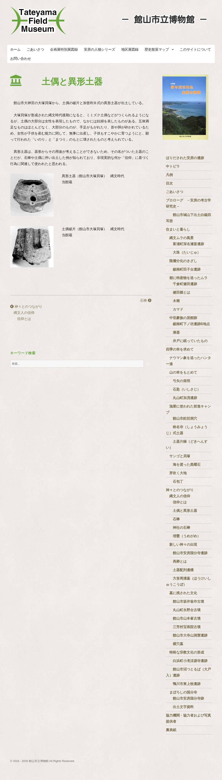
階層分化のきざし (181, 261)
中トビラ (173, 166)
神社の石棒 (178, 527)
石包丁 (174, 481)
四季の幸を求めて (180, 349)
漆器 (173, 332)
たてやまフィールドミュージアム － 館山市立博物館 (38, 20)
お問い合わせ (20, 59)
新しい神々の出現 (181, 544)
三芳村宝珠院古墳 (183, 627)
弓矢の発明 (178, 381)
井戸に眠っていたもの (186, 341)
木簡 (173, 301)
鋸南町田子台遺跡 (183, 269)
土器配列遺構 (180, 570)
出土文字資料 (180, 707)
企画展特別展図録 (64, 49)
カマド (174, 309)
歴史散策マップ (157, 49)
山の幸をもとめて (181, 372)
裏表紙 (171, 730)
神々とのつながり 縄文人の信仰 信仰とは (26, 313)
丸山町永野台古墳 (183, 610)
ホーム (15, 49)
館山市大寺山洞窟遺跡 (186, 635)
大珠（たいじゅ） (183, 252)
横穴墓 (174, 644)
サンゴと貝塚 (178, 456)
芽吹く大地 (176, 473)
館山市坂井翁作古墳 (185, 601)
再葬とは (176, 561)
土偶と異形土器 (181, 510)
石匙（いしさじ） (183, 389)
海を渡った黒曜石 (183, 464)
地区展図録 (130, 49)
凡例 (169, 175)
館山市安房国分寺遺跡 (186, 553)
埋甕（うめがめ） (183, 536)
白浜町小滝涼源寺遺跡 (186, 661)
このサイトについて (195, 49)
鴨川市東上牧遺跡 (183, 684)
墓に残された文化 (181, 593)
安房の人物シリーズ (99, 49)
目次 (169, 183)
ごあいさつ (35, 49)
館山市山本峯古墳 (183, 618)
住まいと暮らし (178, 229)
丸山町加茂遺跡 (181, 398)
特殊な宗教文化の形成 (185, 652)
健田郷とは (178, 292)
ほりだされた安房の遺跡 (185, 158)
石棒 (142, 300)
